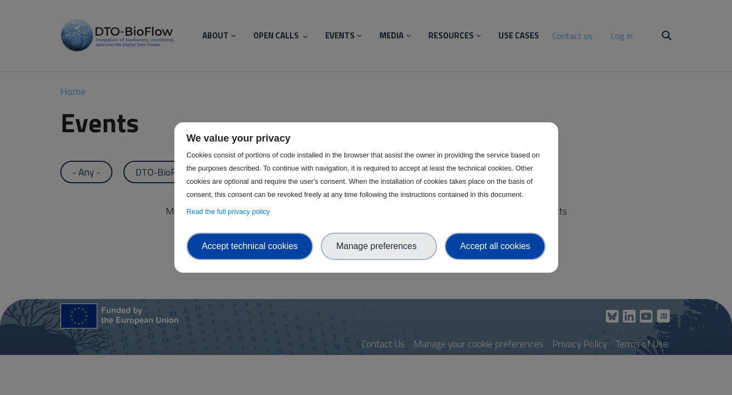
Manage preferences (379, 246)
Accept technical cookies (250, 246)
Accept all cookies (495, 246)
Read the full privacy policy (230, 211)
